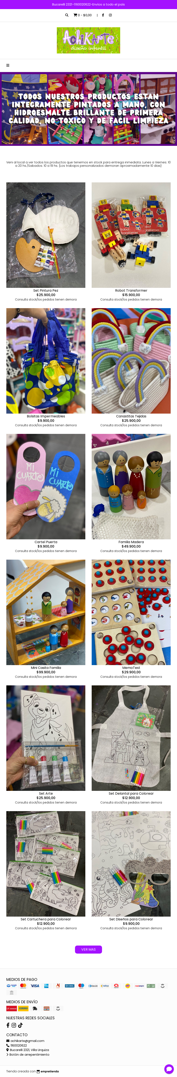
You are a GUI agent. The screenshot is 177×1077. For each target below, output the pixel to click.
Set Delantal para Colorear (131, 793)
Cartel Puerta (46, 542)
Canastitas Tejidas (131, 416)
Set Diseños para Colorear (131, 919)
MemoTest (131, 667)
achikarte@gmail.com (25, 1041)
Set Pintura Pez (45, 290)
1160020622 (16, 1045)
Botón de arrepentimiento (27, 1054)
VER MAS (88, 949)
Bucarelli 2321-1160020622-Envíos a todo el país (88, 4)
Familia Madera (131, 542)
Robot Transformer (131, 290)
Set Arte (46, 793)
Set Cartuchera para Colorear (46, 919)
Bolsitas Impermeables (46, 416)
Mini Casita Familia (46, 667)
